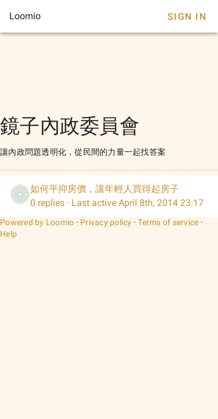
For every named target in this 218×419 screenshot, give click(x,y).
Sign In (186, 16)
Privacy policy (106, 222)
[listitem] (109, 196)
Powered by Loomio (37, 222)
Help (8, 234)
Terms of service (168, 222)
